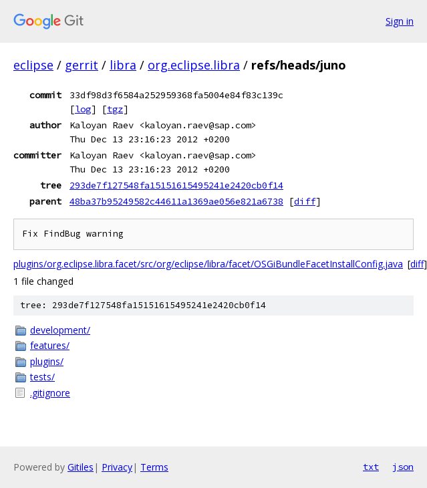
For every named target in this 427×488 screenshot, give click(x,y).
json (403, 467)
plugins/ (46, 361)
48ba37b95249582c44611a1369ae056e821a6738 (176, 201)
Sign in (400, 21)
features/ (49, 345)
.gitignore (50, 392)
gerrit (81, 65)
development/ (60, 330)
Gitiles (80, 467)
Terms (154, 467)
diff (304, 201)
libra (123, 65)
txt (371, 467)
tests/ (42, 376)
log (83, 109)
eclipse (33, 65)
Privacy (117, 467)
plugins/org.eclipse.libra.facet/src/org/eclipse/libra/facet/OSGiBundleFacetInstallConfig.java (208, 263)
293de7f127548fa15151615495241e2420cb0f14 (176, 185)
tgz (115, 109)
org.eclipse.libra (194, 65)
